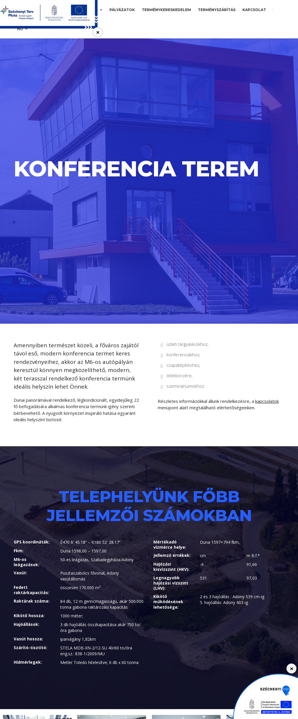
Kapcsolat (254, 10)
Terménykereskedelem (166, 10)
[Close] (291, 668)
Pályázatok (122, 10)
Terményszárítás (216, 10)
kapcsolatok (267, 401)
